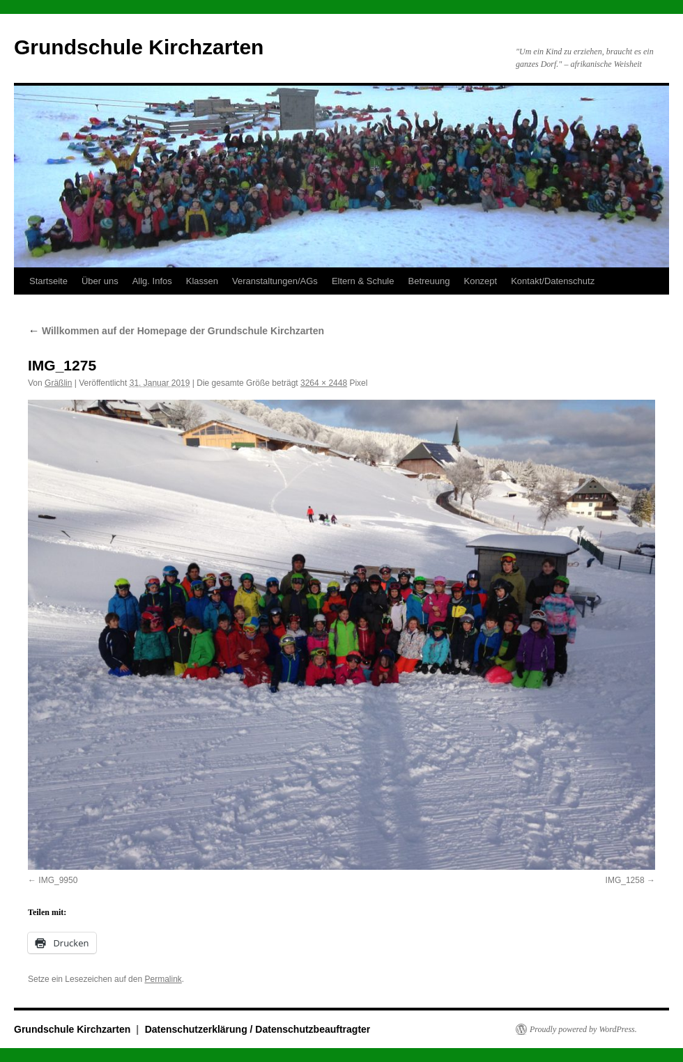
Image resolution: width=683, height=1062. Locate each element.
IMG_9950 (57, 880)
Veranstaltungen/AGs (275, 281)
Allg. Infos (152, 281)
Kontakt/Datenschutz (552, 281)
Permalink (162, 979)
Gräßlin (58, 383)
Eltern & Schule (363, 281)
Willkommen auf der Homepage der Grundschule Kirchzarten (176, 330)
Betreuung (429, 281)
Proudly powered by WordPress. (583, 1029)
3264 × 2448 (323, 383)
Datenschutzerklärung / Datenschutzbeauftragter (258, 1029)
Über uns (100, 281)
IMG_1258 (625, 880)
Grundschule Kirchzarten (138, 47)
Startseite (48, 281)
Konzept (480, 281)
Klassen (202, 281)
